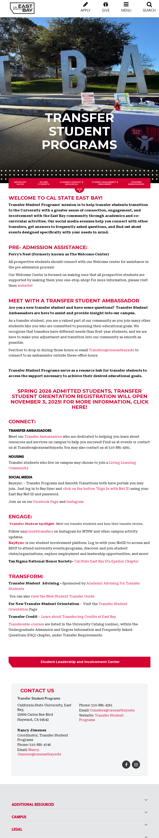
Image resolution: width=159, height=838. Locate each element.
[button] (126, 10)
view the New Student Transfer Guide (63, 596)
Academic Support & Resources (71, 183)
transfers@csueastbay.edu (112, 710)
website (24, 286)
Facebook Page (46, 502)
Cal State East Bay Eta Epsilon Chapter (106, 561)
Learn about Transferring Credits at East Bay (78, 617)
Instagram (75, 502)
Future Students (43, 183)
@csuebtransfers (38, 531)
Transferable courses (26, 624)
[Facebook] (126, 764)
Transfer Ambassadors (136, 183)
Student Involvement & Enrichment (105, 183)
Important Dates (20, 183)
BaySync (16, 543)
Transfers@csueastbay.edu (111, 350)
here (79, 407)
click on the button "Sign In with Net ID (96, 489)
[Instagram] (136, 764)
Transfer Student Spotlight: (32, 523)
